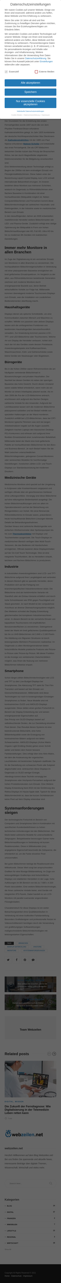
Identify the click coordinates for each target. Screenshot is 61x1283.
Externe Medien (44, 71)
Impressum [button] (46, 114)
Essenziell (12, 71)
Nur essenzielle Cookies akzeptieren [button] (30, 102)
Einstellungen (46, 61)
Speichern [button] (30, 91)
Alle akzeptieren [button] (30, 82)
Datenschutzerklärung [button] (32, 114)
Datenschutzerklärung (35, 57)
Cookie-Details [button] (16, 114)
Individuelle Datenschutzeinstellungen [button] (30, 110)
